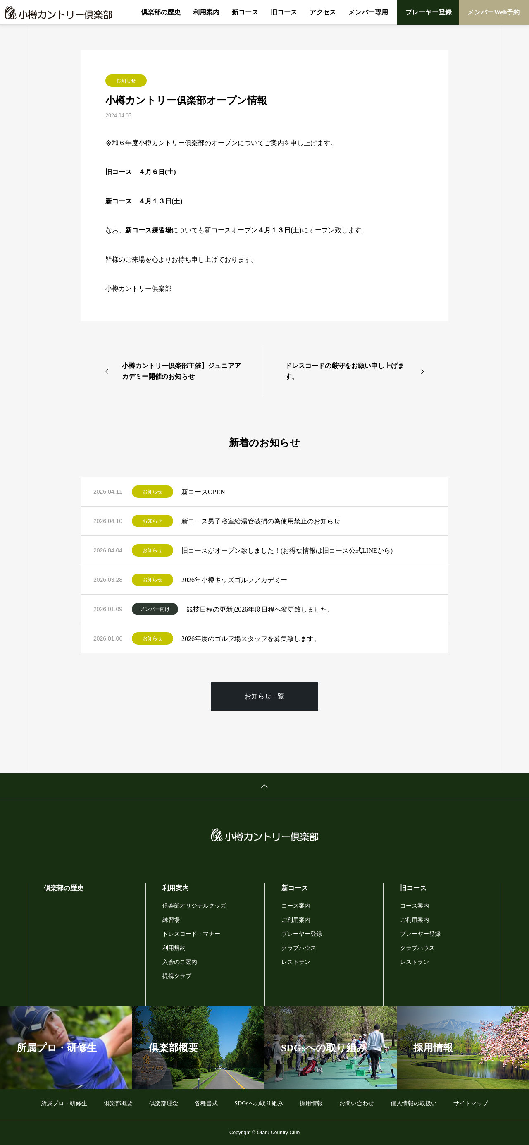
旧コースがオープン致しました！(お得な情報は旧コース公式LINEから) (287, 550)
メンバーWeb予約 (493, 12)
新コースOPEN (203, 491)
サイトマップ (470, 1103)
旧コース (284, 12)
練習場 (171, 920)
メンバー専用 (368, 12)
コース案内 (295, 906)
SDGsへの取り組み (258, 1103)
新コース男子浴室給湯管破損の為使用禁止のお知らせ (260, 521)
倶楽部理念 (163, 1103)
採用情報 (311, 1103)
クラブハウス (298, 948)
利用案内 (206, 12)
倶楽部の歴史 (161, 12)
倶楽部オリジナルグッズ (194, 906)
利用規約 (174, 948)
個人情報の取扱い (414, 1103)
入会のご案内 (179, 962)
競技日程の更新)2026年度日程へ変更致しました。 (260, 609)
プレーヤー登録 (428, 12)
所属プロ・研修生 (64, 1103)
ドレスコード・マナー (191, 934)
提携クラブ (176, 976)
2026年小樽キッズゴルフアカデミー (234, 579)
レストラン (295, 962)
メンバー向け (155, 609)
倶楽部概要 (118, 1103)
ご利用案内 (295, 920)
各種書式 (206, 1103)
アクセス (323, 12)
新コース (245, 12)
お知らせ (126, 81)
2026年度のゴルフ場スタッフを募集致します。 (250, 638)
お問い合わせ (356, 1103)
